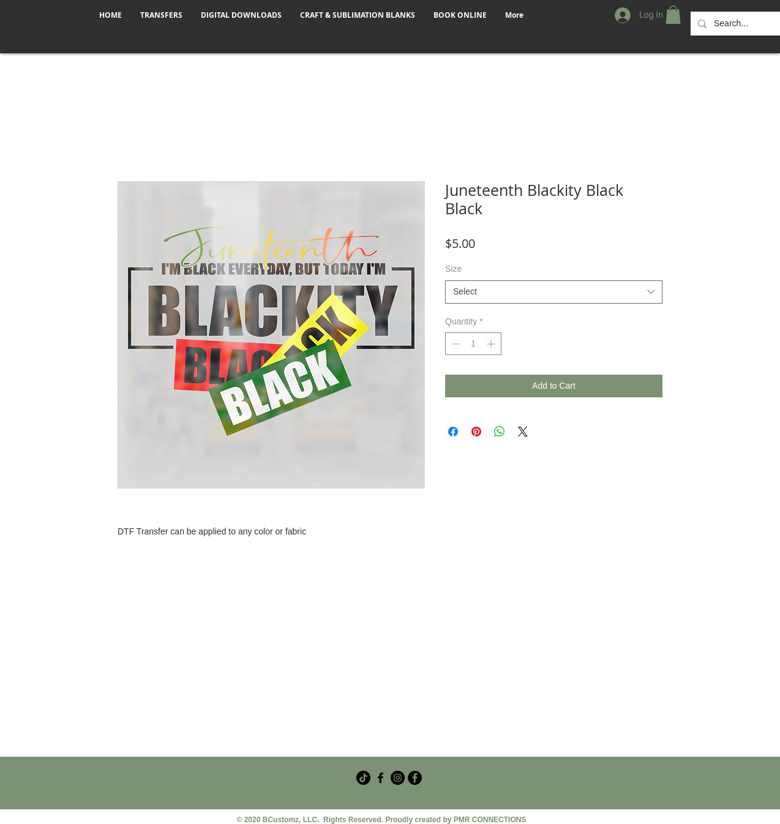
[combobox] (553, 292)
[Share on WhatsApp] (499, 431)
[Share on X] (523, 431)
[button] (673, 15)
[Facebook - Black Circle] (415, 778)
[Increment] (492, 343)
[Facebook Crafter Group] (380, 778)
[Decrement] (454, 343)
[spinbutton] (473, 343)
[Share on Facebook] (453, 431)
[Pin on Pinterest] (476, 431)
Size (453, 269)
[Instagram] (398, 778)
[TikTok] (363, 778)
